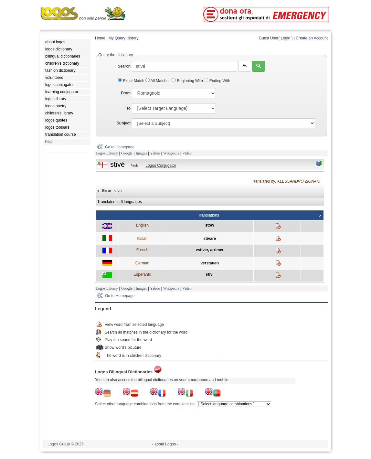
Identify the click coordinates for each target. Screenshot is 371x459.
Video (187, 153)
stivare (209, 238)
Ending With (217, 81)
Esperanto (142, 274)
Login (285, 38)
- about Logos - (165, 444)
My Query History (124, 38)
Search (124, 66)
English (142, 225)
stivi (210, 274)
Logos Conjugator (160, 165)
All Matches (158, 81)
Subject (124, 123)
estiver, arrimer (210, 250)
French (142, 250)
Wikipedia (171, 153)
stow (209, 225)
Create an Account (312, 38)
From (126, 93)
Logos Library (107, 153)
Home (100, 38)
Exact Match (131, 81)
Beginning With (188, 81)
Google (126, 153)
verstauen (209, 263)
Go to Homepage (119, 147)
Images (141, 153)
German (142, 263)
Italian (142, 238)
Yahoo (155, 153)
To (128, 108)
